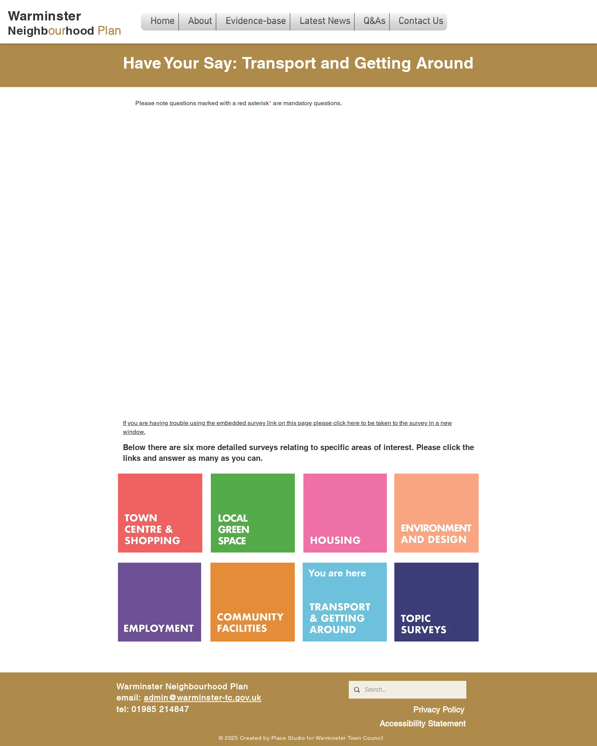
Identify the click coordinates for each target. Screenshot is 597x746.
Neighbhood (64, 30)
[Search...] (407, 690)
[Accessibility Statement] (423, 723)
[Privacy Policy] (439, 709)
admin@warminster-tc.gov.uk (202, 697)
